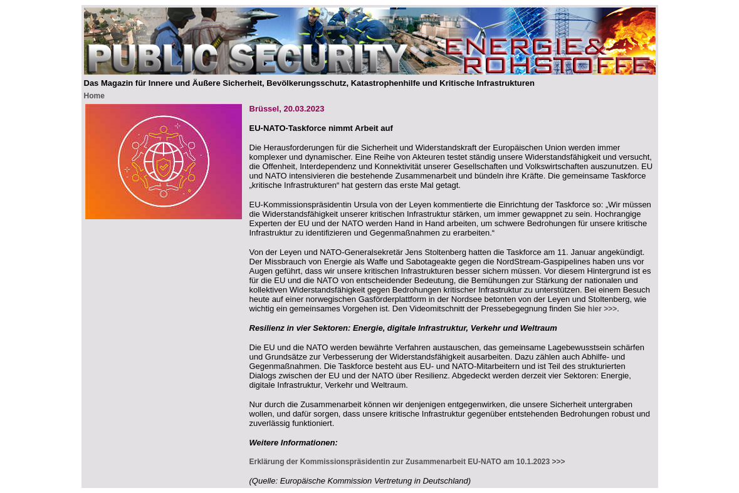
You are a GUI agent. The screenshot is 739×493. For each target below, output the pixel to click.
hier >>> (602, 308)
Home (94, 95)
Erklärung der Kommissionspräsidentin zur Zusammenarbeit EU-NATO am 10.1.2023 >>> (407, 461)
